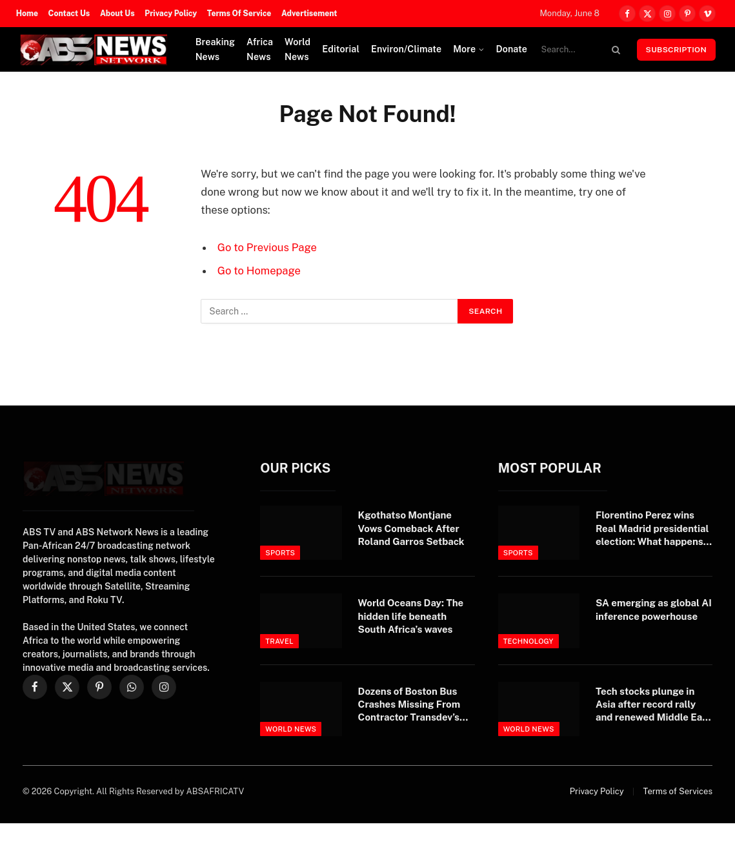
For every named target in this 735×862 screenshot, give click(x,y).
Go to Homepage (259, 270)
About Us (117, 13)
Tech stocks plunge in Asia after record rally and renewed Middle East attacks (653, 705)
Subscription (676, 49)
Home (27, 13)
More (464, 49)
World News (297, 49)
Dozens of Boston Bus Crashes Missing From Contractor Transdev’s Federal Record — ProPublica (409, 705)
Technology (528, 641)
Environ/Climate (406, 49)
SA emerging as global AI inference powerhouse (654, 609)
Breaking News (215, 49)
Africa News (260, 49)
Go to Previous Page (267, 247)
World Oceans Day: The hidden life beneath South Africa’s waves (411, 616)
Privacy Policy (171, 13)
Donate (511, 49)
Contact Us (69, 13)
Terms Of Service (239, 13)
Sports (280, 553)
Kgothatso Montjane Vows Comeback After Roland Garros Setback (411, 528)
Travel (279, 641)
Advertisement (309, 13)
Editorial (340, 49)
